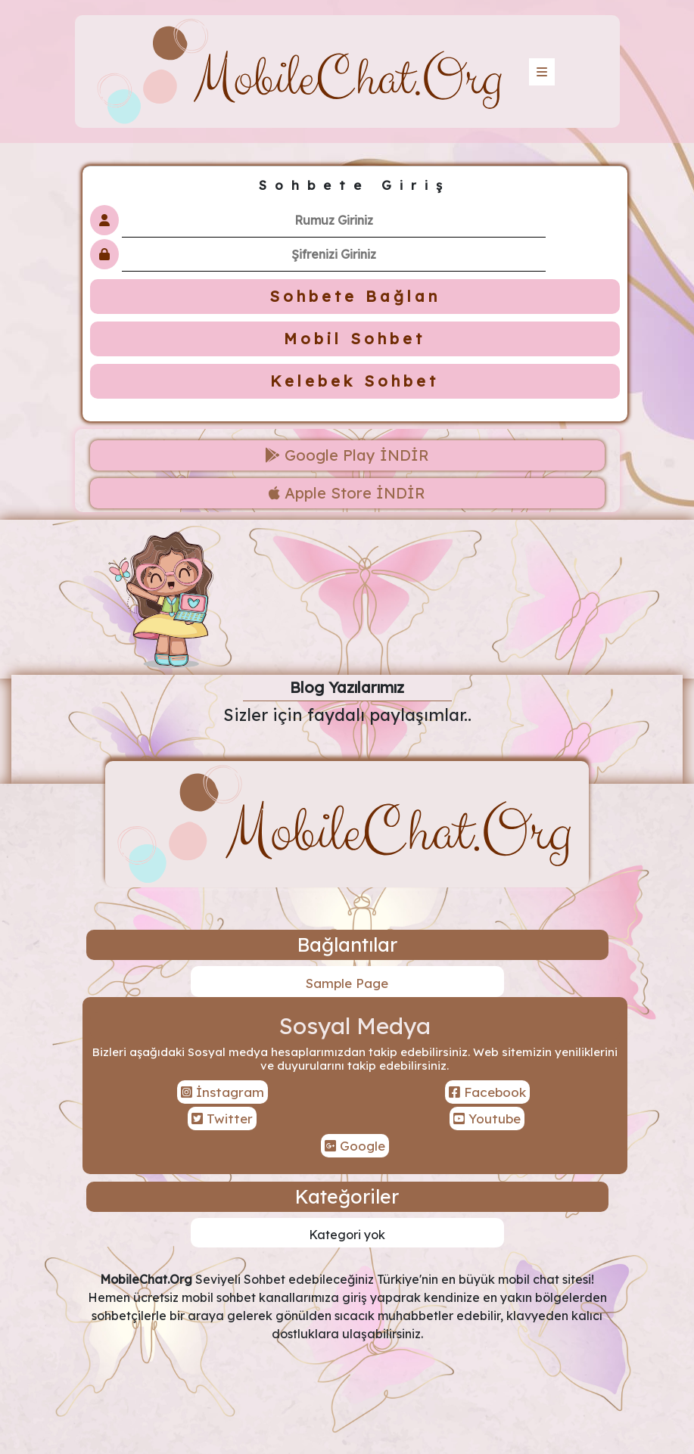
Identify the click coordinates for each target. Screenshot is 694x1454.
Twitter (222, 1118)
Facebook (487, 1092)
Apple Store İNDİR (347, 492)
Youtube (487, 1118)
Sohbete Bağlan (354, 296)
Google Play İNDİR (347, 455)
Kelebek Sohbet (354, 380)
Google (355, 1146)
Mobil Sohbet (354, 338)
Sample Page (347, 983)
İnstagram (222, 1092)
